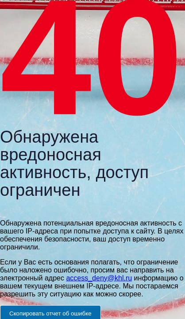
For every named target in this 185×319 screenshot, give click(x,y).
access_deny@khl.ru (99, 277)
